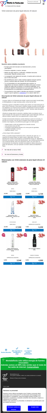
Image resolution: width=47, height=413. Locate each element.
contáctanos (22, 93)
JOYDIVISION (12, 222)
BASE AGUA (12, 191)
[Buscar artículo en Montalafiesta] (33, 1)
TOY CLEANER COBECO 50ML (34, 249)
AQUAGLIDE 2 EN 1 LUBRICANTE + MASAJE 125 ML (12, 216)
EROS (12, 188)
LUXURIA (34, 188)
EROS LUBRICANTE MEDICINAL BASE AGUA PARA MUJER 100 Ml (12, 183)
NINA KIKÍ (34, 222)
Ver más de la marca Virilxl (11, 150)
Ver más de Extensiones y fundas (12, 154)
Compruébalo (33, 367)
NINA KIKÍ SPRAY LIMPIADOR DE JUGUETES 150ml (34, 216)
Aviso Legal (6, 386)
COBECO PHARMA (34, 255)
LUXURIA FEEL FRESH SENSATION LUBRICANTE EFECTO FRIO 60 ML (34, 183)
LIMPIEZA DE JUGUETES (34, 224)
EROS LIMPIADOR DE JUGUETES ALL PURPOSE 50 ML (12, 249)
